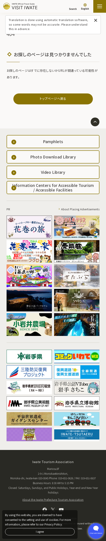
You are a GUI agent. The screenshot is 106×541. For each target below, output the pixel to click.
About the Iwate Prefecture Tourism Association (52, 499)
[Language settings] (85, 7)
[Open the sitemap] (99, 6)
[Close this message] (96, 20)
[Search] (73, 7)
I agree (40, 531)
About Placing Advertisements (80, 209)
